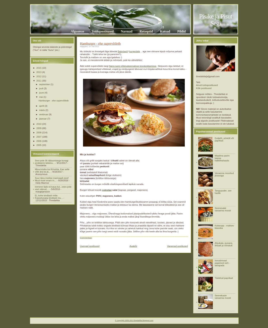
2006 (39, 141)
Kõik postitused (204, 88)
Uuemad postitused (90, 246)
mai (41, 97)
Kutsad (165, 31)
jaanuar (43, 118)
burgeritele (134, 51)
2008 (39, 132)
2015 (39, 68)
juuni (42, 92)
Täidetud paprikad (224, 278)
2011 (39, 80)
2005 (39, 145)
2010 (39, 124)
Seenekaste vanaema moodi (223, 296)
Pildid (181, 31)
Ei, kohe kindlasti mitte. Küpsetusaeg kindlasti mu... (49, 196)
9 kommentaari (86, 238)
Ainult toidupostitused (207, 85)
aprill (42, 106)
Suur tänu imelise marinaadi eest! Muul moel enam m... (52, 179)
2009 (39, 128)
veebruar (44, 114)
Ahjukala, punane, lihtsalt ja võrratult (224, 244)
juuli (41, 88)
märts (42, 110)
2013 (39, 72)
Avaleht (133, 246)
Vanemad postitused (177, 246)
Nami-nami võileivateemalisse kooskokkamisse (132, 66)
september (44, 84)
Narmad (126, 31)
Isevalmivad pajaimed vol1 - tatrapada (222, 263)
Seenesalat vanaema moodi (223, 209)
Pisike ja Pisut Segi (215, 20)
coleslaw (107, 190)
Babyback (123, 51)
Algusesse (77, 31)
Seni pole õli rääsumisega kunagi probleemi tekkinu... (51, 161)
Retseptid (146, 31)
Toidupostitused (102, 31)
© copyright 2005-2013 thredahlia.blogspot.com (134, 320)
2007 (39, 137)
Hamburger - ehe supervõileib (53, 100)
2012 (39, 76)
